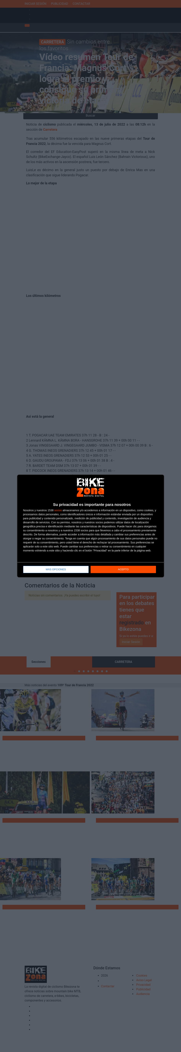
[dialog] (90, 526)
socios (58, 510)
